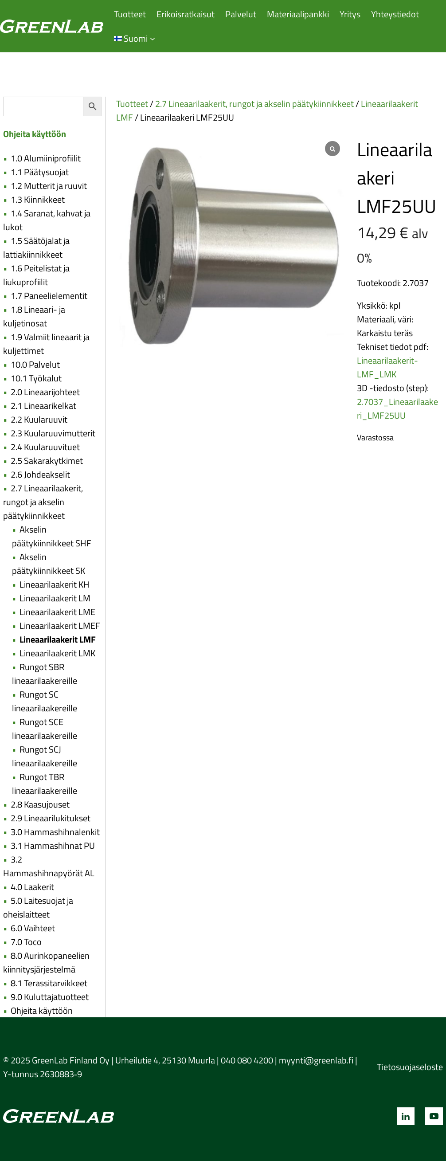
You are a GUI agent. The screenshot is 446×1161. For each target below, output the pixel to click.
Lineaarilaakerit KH (55, 584)
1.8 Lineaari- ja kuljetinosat (34, 316)
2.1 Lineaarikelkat (43, 405)
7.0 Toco (26, 942)
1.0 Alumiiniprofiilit (46, 158)
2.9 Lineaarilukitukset (50, 818)
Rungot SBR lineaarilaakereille (44, 673)
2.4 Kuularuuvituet (45, 447)
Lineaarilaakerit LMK (57, 653)
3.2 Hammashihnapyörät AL (48, 866)
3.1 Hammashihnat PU (53, 845)
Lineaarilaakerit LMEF (60, 625)
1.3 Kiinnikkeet (38, 199)
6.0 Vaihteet (33, 928)
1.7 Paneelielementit (49, 295)
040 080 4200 (247, 1060)
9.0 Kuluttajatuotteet (50, 997)
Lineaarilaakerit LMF (58, 639)
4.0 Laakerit (32, 887)
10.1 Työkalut (36, 378)
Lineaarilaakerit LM (55, 598)
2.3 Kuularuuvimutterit (53, 433)
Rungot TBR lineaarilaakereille (44, 783)
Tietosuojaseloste (410, 1067)
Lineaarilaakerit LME (57, 612)
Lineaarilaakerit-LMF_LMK (387, 367)
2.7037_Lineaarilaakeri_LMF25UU (397, 408)
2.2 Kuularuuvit (39, 419)
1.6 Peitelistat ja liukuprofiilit (36, 275)
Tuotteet (132, 103)
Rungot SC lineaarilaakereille (44, 701)
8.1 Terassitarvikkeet (49, 983)
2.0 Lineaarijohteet (45, 392)
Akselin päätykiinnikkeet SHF (51, 536)
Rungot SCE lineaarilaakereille (44, 728)
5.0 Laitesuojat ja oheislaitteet (38, 907)
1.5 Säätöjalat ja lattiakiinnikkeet (36, 247)
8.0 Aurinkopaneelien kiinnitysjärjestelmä (46, 962)
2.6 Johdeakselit (40, 474)
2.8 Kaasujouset (40, 804)
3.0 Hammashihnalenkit (55, 832)
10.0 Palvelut (35, 364)
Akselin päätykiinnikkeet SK (48, 563)
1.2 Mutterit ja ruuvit (49, 185)
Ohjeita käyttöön (42, 1010)
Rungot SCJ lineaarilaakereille (44, 756)
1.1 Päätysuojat (40, 172)
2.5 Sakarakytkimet (47, 460)
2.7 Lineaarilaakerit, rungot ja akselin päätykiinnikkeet (43, 501)
